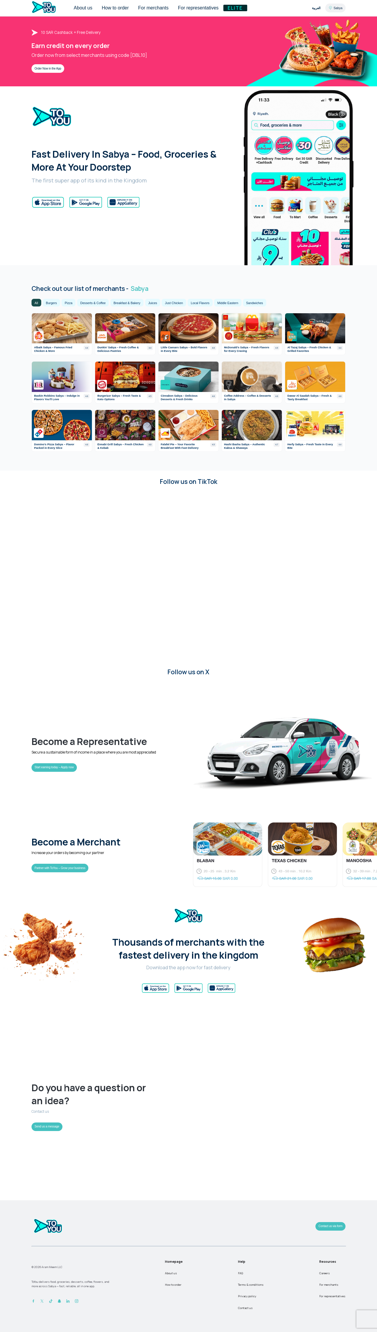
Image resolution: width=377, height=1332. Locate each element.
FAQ (240, 1273)
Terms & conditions (251, 1285)
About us (171, 1273)
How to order (173, 1285)
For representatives (332, 1296)
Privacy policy (247, 1296)
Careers (324, 1273)
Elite (235, 8)
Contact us (245, 1308)
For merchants (328, 1285)
